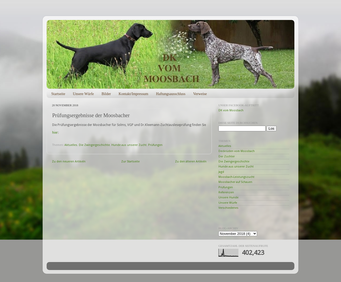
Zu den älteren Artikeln (190, 161)
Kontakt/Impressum (133, 94)
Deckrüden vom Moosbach (236, 151)
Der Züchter (226, 156)
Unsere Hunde (228, 197)
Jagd (221, 172)
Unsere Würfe (83, 94)
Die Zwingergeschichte (94, 145)
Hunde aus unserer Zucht (129, 145)
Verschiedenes (228, 208)
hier (55, 132)
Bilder (106, 94)
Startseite (58, 94)
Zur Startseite (130, 161)
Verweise (200, 94)
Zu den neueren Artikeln (69, 161)
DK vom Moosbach (230, 110)
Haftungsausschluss (170, 94)
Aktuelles (70, 145)
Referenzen (226, 192)
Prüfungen (155, 145)
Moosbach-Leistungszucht (236, 177)
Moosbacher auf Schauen (235, 182)
